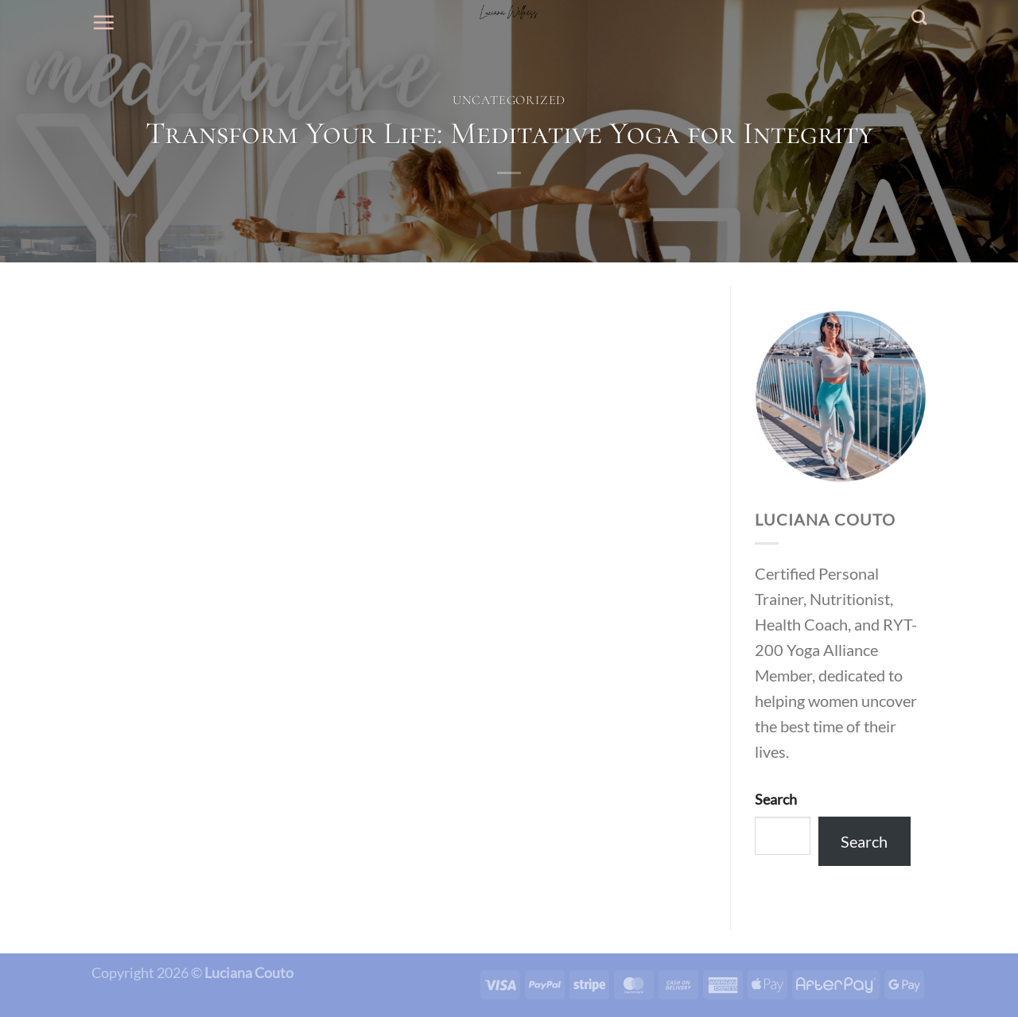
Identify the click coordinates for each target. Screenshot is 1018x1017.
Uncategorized (509, 100)
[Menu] (103, 22)
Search (776, 799)
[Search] (919, 17)
